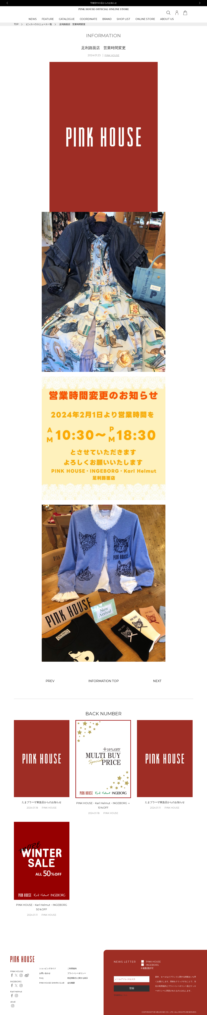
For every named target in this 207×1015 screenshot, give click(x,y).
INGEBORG (152, 965)
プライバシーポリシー (76, 973)
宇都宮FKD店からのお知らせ (103, 3)
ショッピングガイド (47, 968)
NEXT (157, 681)
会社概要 (71, 983)
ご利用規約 (72, 968)
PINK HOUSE (112, 55)
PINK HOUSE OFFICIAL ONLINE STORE (103, 9)
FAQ (41, 978)
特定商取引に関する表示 (77, 978)
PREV (50, 681)
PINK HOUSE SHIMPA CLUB (51, 983)
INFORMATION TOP (103, 681)
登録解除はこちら (120, 995)
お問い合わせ (44, 973)
